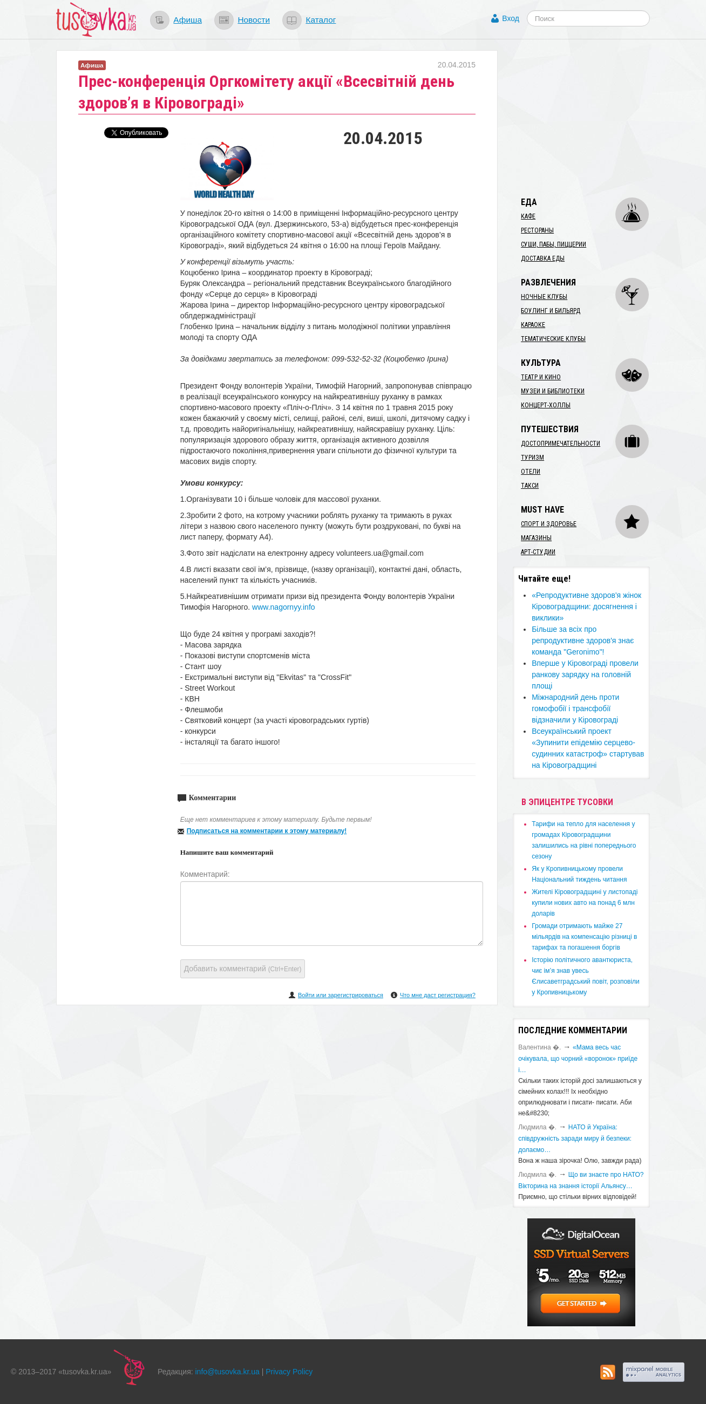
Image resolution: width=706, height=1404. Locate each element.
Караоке (533, 325)
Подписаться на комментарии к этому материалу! (267, 831)
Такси (530, 485)
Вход (510, 18)
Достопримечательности (560, 443)
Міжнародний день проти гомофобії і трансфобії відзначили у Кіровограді (575, 708)
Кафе (528, 216)
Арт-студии (538, 552)
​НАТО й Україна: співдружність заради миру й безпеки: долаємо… (575, 1138)
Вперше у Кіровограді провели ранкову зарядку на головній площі (585, 674)
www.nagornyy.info (283, 607)
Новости (253, 19)
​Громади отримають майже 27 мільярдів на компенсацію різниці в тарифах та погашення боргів (584, 936)
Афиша (187, 19)
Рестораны (537, 230)
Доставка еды (543, 258)
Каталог (321, 19)
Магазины (536, 538)
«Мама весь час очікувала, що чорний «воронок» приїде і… (577, 1059)
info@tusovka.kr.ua (227, 1371)
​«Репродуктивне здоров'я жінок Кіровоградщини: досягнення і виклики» (586, 606)
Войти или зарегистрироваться (340, 995)
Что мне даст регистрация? (438, 995)
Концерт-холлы (546, 405)
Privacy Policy (289, 1371)
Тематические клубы (553, 339)
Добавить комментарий (243, 968)
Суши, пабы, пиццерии (553, 244)
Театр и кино (541, 377)
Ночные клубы (544, 297)
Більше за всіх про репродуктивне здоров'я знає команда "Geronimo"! (583, 640)
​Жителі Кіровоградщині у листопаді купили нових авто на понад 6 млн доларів (584, 902)
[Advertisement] (594, 117)
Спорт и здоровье (548, 524)
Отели (530, 471)
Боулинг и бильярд (550, 311)
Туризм (532, 457)
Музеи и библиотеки (553, 391)
